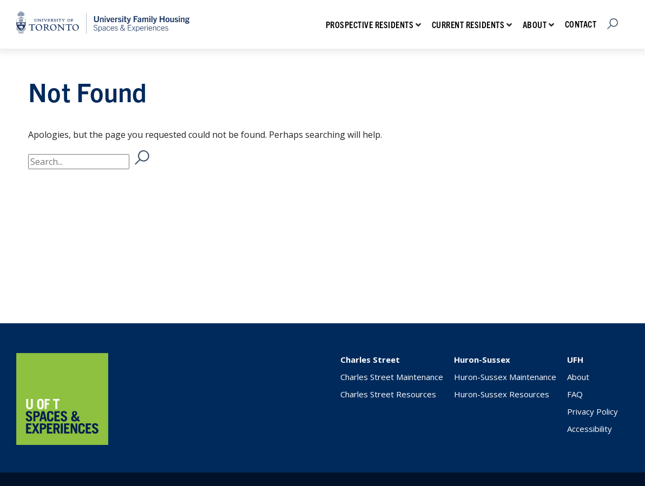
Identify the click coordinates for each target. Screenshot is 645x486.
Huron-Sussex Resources (501, 394)
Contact (581, 23)
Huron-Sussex (482, 359)
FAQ (575, 394)
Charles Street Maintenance (391, 376)
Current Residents (468, 24)
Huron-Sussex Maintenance (505, 376)
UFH (575, 359)
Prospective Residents (370, 24)
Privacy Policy (592, 411)
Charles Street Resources (388, 394)
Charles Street (370, 359)
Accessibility (589, 428)
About (535, 24)
